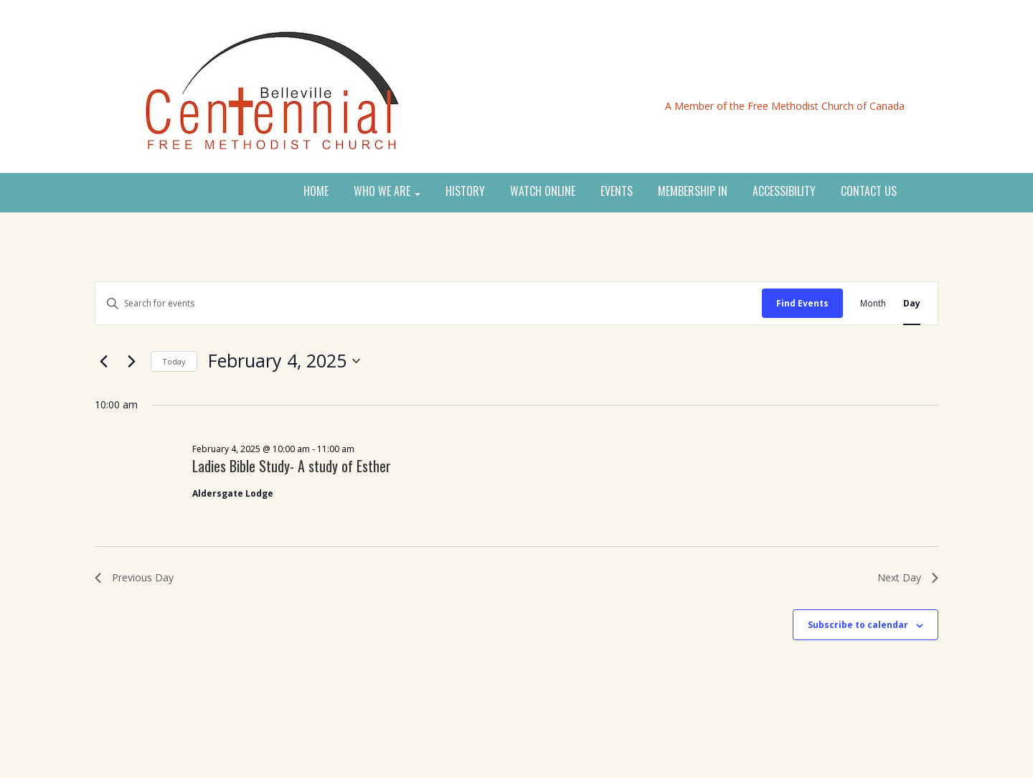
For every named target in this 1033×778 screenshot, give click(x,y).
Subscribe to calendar (858, 625)
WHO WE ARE (387, 192)
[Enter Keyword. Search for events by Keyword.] (428, 303)
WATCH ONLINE (542, 192)
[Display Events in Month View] (873, 303)
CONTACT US (869, 192)
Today (174, 361)
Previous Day (134, 577)
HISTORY (465, 192)
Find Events (802, 303)
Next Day (907, 577)
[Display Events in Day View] (911, 303)
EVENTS (616, 192)
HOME (316, 192)
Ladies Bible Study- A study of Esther (291, 466)
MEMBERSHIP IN (692, 192)
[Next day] (131, 361)
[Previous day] (103, 361)
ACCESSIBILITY (784, 192)
